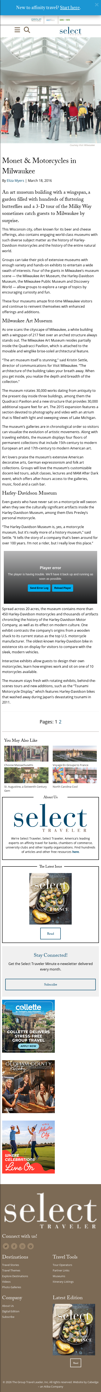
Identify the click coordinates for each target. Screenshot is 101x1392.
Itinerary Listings (63, 1282)
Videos (6, 1282)
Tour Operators (62, 1265)
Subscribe (50, 985)
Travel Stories (10, 1265)
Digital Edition (10, 1311)
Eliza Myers (15, 180)
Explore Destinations (15, 1276)
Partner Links (61, 1270)
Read (50, 934)
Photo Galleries (11, 1287)
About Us (8, 1306)
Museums (59, 1276)
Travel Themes (11, 1270)
